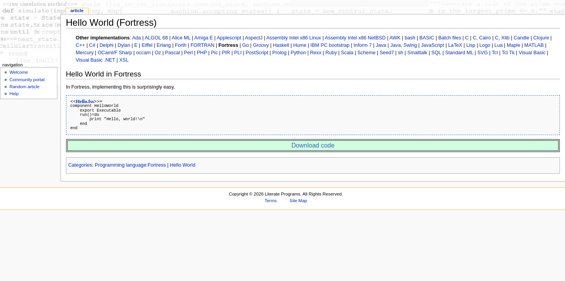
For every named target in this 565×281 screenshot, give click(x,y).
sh (400, 52)
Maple (514, 45)
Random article (24, 86)
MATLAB (534, 45)
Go (245, 45)
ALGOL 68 (156, 38)
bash (410, 38)
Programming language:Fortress (130, 165)
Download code (312, 145)
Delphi (106, 45)
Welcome (18, 72)
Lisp (470, 45)
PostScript (257, 52)
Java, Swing (403, 45)
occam (143, 52)
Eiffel (147, 45)
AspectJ (254, 38)
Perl (188, 52)
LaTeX (455, 45)
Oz (158, 52)
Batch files (449, 38)
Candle (521, 38)
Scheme (366, 52)
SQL (436, 52)
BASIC (426, 38)
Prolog (279, 52)
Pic (214, 52)
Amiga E (203, 38)
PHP (202, 52)
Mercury (85, 52)
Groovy (261, 45)
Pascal (172, 52)
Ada (136, 38)
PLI (238, 52)
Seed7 (387, 52)
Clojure (541, 38)
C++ (80, 45)
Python (298, 52)
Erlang (163, 45)
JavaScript (432, 45)
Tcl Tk (508, 52)
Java (381, 45)
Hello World (182, 165)
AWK (394, 38)
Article (77, 10)
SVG (482, 52)
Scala (347, 52)
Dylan (123, 45)
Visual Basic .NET (95, 60)
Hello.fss (85, 101)
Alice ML (181, 38)
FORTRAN (202, 45)
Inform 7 (363, 45)
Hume (299, 45)
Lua (498, 45)
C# (92, 45)
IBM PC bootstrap (330, 45)
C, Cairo (482, 38)
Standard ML (459, 52)
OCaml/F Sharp (115, 52)
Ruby (331, 52)
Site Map (298, 200)
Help (14, 93)
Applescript (229, 38)
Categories (80, 165)
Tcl (495, 52)
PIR (226, 52)
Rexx (316, 52)
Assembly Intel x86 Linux (294, 38)
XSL (123, 60)
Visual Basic (532, 52)
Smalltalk (417, 52)
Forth (181, 45)
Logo (485, 45)
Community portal (26, 79)
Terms (271, 200)
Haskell (281, 45)
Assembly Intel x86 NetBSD (355, 38)
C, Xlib (502, 38)
